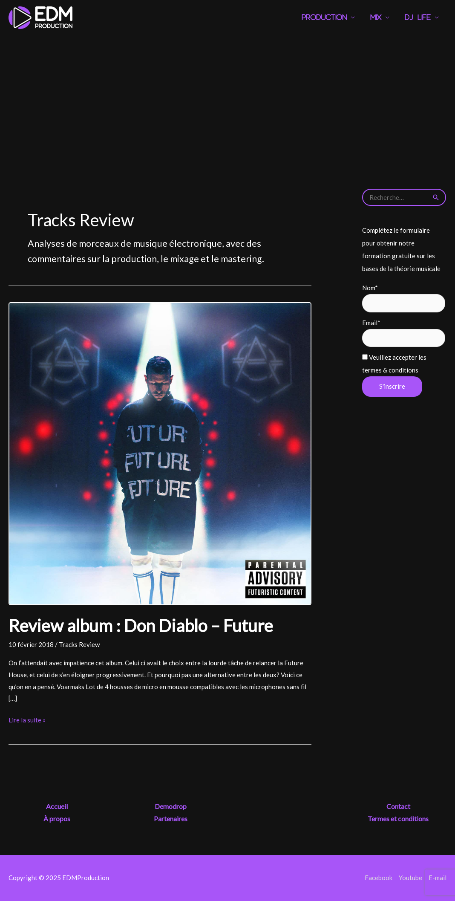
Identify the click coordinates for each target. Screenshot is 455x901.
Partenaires (170, 818)
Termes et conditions (398, 818)
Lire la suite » (27, 720)
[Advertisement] (227, 99)
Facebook (378, 877)
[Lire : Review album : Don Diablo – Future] (160, 452)
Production (324, 17)
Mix (375, 17)
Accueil (57, 806)
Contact (398, 806)
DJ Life (418, 17)
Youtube (410, 877)
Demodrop (171, 806)
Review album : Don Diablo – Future (141, 625)
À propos (56, 818)
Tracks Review (79, 644)
